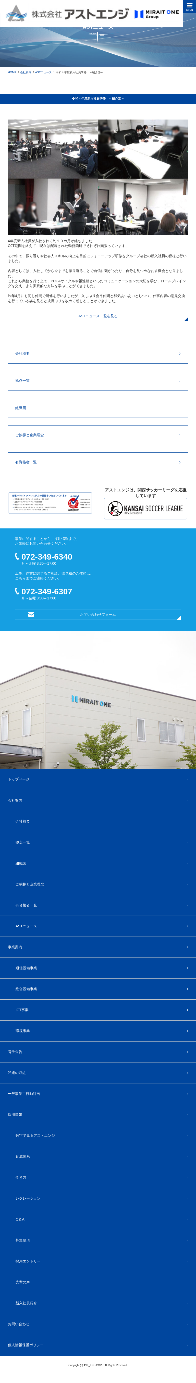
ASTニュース (43, 72)
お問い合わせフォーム (98, 614)
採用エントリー (28, 1261)
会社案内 (25, 72)
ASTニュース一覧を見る (97, 316)
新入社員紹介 (26, 1303)
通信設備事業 (26, 968)
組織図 (20, 408)
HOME (12, 72)
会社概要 (22, 353)
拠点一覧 (22, 381)
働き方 (21, 1177)
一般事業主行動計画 (24, 1094)
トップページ (18, 779)
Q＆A (20, 1219)
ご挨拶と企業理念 (29, 435)
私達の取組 (17, 1073)
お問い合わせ (18, 1324)
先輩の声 (23, 1282)
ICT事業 (22, 1010)
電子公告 (15, 1052)
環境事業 (23, 1031)
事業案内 (15, 947)
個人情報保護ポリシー (26, 1345)
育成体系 (23, 1156)
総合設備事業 (26, 989)
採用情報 (15, 1115)
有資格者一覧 (26, 462)
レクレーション (28, 1198)
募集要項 (23, 1240)
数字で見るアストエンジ (35, 1135)
